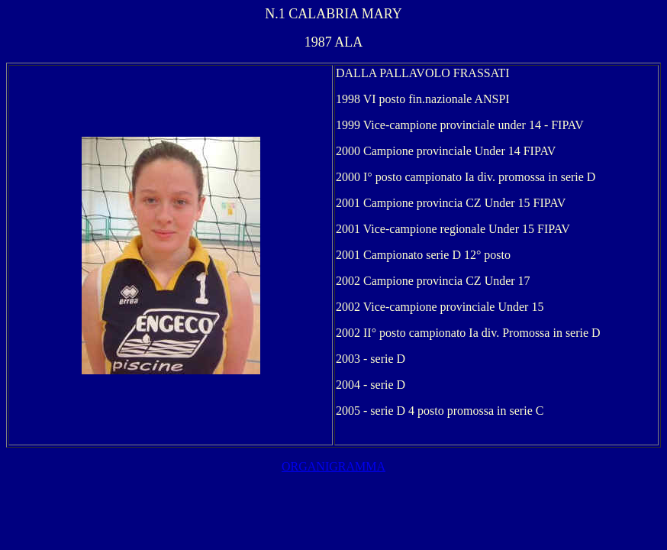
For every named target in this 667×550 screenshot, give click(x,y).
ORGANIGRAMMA (333, 466)
